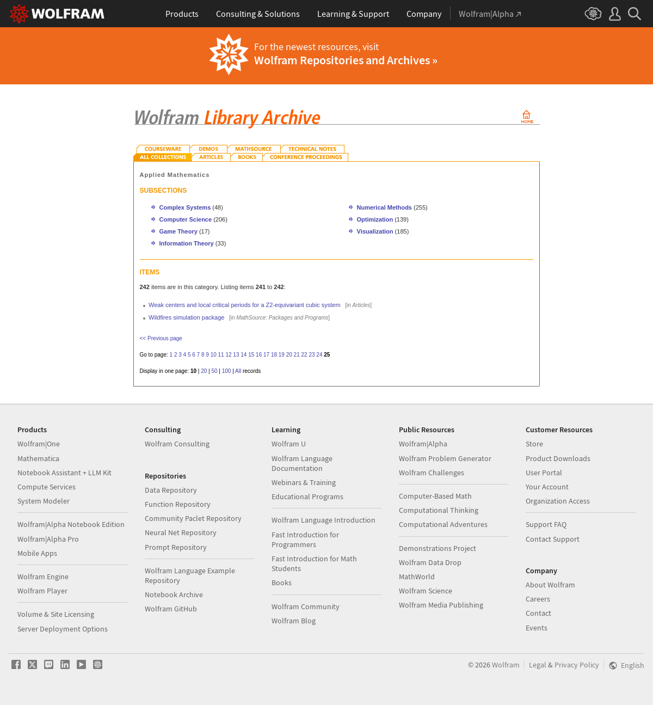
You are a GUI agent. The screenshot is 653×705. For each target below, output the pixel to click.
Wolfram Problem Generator (445, 458)
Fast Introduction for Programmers (305, 539)
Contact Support (553, 539)
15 (251, 355)
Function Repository (178, 504)
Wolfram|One (38, 444)
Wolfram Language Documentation (302, 463)
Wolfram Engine (43, 576)
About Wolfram (550, 585)
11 (221, 355)
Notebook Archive (174, 594)
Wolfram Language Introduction (323, 520)
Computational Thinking (438, 510)
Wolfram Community (306, 606)
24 (319, 355)
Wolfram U (289, 444)
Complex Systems (185, 207)
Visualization (375, 231)
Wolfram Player (42, 591)
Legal (537, 665)
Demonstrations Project (437, 548)
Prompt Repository (176, 547)
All (238, 371)
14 (244, 355)
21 (297, 355)
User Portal (544, 472)
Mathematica (38, 458)
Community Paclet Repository (193, 518)
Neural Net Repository (181, 532)
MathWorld (417, 576)
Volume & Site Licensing (55, 614)
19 (282, 355)
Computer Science (185, 219)
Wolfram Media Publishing (441, 605)
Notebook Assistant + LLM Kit (64, 472)
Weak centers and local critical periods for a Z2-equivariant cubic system (245, 305)
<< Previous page (161, 338)
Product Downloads (558, 458)
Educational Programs (307, 496)
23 (312, 355)
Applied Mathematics (175, 174)
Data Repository (171, 490)
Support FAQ (546, 524)
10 (214, 355)
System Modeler (43, 501)
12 (228, 355)
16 (259, 355)
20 (289, 355)
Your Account (547, 487)
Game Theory (178, 231)
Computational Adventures (443, 524)
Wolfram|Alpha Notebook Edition (71, 524)
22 (304, 355)
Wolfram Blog (294, 621)
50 (214, 371)
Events (536, 628)
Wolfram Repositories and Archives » (346, 59)
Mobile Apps (37, 553)
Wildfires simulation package (186, 317)
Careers (538, 599)
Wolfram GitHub (171, 609)
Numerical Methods (384, 207)
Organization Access (558, 501)
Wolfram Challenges (431, 472)
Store (534, 444)
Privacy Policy (577, 665)
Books (282, 582)
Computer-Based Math (435, 496)
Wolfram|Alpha (423, 444)
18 (274, 355)
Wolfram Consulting (177, 444)
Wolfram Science (425, 591)
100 (226, 371)
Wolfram (506, 665)
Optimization (375, 219)
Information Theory (186, 243)
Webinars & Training (304, 482)
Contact (538, 613)
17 (266, 355)
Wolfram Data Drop (430, 562)
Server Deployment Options (62, 629)
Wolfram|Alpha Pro (48, 539)
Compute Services (46, 487)
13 (236, 355)
